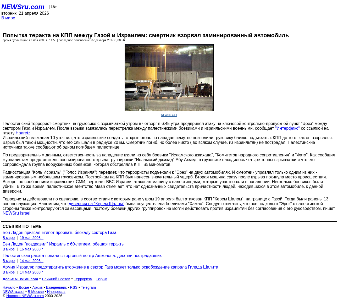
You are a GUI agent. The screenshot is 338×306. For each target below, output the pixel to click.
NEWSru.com (23, 7)
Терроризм (83, 279)
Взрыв (101, 279)
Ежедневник (56, 287)
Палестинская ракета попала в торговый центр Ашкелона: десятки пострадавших (82, 255)
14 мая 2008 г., (32, 261)
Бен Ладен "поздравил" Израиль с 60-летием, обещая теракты (64, 244)
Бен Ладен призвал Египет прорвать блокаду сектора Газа (60, 232)
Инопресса (56, 291)
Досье (24, 287)
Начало (9, 287)
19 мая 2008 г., (32, 238)
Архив (37, 287)
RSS (73, 287)
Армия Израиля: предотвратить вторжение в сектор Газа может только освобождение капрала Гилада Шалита (110, 267)
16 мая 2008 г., (32, 249)
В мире (8, 18)
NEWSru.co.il (169, 115)
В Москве (36, 291)
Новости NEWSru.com (25, 296)
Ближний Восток (56, 279)
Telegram (88, 287)
